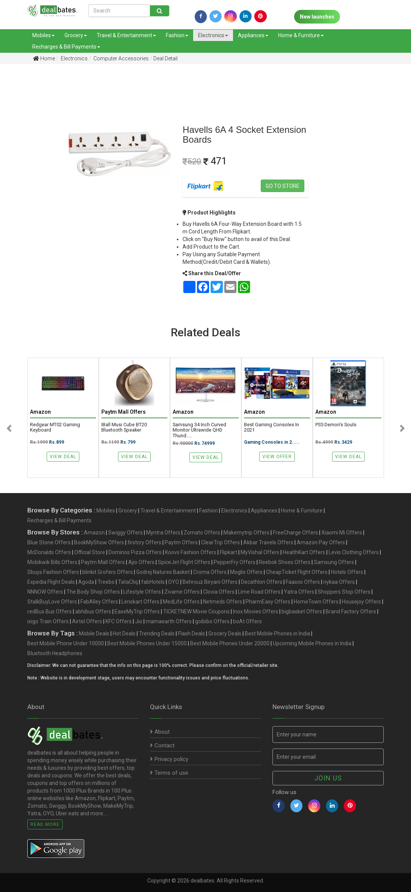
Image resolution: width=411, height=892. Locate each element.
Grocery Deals (224, 633)
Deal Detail (165, 58)
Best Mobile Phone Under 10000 (65, 643)
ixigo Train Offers (48, 621)
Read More (45, 824)
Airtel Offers (87, 621)
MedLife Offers (181, 602)
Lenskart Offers (140, 602)
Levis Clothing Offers (354, 552)
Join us (328, 778)
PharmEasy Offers (268, 602)
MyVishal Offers (260, 552)
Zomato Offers (202, 533)
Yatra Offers (299, 592)
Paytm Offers (181, 542)
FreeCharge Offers (295, 533)
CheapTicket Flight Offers (297, 572)
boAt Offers (247, 621)
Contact (162, 745)
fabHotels (153, 582)
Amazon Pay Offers (321, 542)
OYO (173, 582)
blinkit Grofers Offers (107, 572)
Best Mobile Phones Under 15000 (147, 643)
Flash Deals (191, 633)
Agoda (86, 582)
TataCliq (128, 582)
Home (44, 58)
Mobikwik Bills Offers (52, 562)
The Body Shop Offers (93, 592)
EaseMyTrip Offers (137, 611)
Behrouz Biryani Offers (210, 582)
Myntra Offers (163, 533)
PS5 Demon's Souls (335, 424)
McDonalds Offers (49, 552)
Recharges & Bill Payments (66, 47)
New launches (317, 17)
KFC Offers (119, 621)
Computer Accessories (120, 58)
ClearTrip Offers (220, 542)
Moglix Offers (246, 572)
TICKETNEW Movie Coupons (196, 611)
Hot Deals (124, 633)
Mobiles (43, 35)
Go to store (282, 186)
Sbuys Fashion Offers (53, 572)
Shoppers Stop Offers (344, 592)
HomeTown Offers (316, 602)
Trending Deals (157, 633)
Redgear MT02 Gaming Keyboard (55, 427)
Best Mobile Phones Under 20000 (229, 643)
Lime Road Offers (259, 592)
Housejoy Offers (361, 602)
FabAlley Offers (99, 602)
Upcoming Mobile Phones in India (312, 643)
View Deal (63, 456)
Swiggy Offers (125, 533)
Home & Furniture (301, 35)
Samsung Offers (334, 562)
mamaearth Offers (169, 621)
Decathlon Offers (261, 582)
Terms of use (169, 772)
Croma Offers (210, 572)
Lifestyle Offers (142, 592)
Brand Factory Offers (351, 611)
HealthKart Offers (304, 552)
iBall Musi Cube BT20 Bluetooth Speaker (124, 427)
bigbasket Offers (302, 611)
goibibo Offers (212, 621)
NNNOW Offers (45, 592)
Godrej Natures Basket (163, 572)
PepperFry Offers (234, 562)
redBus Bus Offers (49, 611)
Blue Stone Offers (49, 542)
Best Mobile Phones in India (277, 633)
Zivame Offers (182, 592)
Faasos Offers (303, 582)
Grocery (76, 35)
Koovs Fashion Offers (190, 552)
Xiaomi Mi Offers (341, 533)
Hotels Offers (347, 572)
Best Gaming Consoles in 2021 (271, 427)
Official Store (89, 552)
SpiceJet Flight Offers (184, 562)
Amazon (94, 533)
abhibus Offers (93, 611)
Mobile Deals (94, 633)
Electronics (213, 35)
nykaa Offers (339, 582)
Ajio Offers (141, 562)
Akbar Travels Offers (268, 542)
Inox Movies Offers (255, 611)
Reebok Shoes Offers (284, 562)
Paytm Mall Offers (103, 562)
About (160, 731)
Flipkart (228, 552)
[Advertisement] (28, 189)
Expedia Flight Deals (51, 582)
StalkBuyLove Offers (52, 602)
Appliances (253, 35)
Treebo (106, 582)
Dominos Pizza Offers (135, 552)
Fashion (177, 35)
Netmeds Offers (222, 602)
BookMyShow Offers (99, 542)
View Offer (277, 456)
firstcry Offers (144, 542)
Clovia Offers (219, 592)
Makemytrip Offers (246, 533)
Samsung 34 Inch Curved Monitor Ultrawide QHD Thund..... (199, 430)
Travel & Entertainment (126, 35)
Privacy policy (169, 759)
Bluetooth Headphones (54, 653)
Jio (138, 621)
